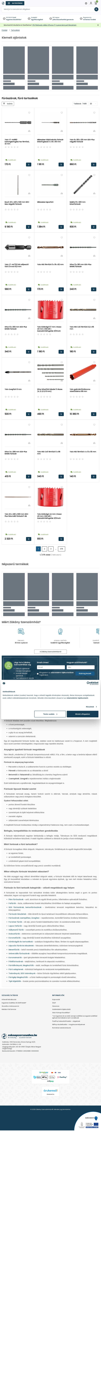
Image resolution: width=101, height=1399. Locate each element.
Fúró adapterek (16, 969)
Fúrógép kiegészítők (18, 977)
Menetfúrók (14, 949)
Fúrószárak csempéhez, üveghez (24, 918)
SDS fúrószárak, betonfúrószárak (25, 907)
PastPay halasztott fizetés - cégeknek (66, 1021)
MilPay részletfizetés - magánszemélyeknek (68, 1025)
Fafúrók (12, 903)
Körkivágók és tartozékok (21, 941)
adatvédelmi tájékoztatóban (62, 672)
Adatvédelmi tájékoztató (61, 1009)
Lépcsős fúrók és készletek (21, 945)
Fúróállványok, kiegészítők (21, 965)
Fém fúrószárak (16, 899)
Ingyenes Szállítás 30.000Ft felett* (14, 1003)
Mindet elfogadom (82, 714)
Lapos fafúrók (15, 926)
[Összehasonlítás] (29, 131)
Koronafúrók (15, 937)
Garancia (55, 1006)
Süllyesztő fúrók (16, 929)
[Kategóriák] (15, 3)
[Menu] (86, 3)
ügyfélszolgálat (37, 20)
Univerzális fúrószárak (19, 953)
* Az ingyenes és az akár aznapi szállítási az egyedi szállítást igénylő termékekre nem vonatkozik (74, 1017)
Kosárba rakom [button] (29, 164)
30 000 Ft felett (11, 17)
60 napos (56, 17)
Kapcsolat (56, 1000)
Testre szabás (50, 714)
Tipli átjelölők (15, 981)
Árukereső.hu (50, 1094)
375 (61, 549)
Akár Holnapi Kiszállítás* (61, 1013)
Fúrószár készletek (17, 914)
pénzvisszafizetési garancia (63, 20)
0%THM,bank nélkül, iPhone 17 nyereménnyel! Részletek (54, 25)
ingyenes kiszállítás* (13, 20)
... (55, 549)
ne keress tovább (89, 20)
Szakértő (34, 17)
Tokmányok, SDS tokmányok (22, 973)
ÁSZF (54, 1003)
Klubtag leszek (85, 673)
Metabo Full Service (9, 1009)
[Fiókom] (91, 3)
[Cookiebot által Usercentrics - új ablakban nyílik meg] (88, 683)
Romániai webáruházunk (61, 1028)
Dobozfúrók (14, 933)
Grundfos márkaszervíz (10, 1006)
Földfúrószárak (16, 961)
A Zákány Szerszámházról (50, 652)
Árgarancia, (87, 17)
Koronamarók (15, 957)
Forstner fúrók (15, 922)
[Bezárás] (98, 25)
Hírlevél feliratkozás (9, 1000)
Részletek (90, 707)
